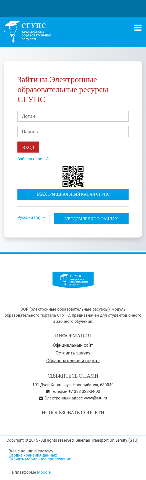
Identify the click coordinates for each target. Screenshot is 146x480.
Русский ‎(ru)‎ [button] (29, 217)
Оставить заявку (73, 353)
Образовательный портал (73, 360)
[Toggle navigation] (138, 27)
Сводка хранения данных (33, 455)
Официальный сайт (73, 345)
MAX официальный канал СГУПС (73, 194)
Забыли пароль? (33, 158)
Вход (28, 147)
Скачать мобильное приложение (40, 459)
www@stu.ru (95, 398)
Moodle (44, 472)
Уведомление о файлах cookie (91, 220)
